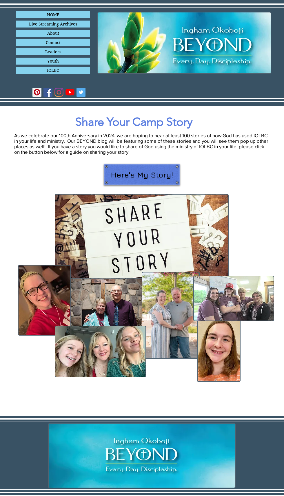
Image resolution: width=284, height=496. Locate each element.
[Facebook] (47, 92)
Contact (53, 42)
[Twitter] (81, 92)
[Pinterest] (36, 92)
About (53, 33)
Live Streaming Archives (53, 24)
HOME (53, 14)
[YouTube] (69, 92)
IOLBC (53, 70)
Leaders (53, 51)
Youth (53, 61)
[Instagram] (58, 92)
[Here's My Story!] (142, 174)
